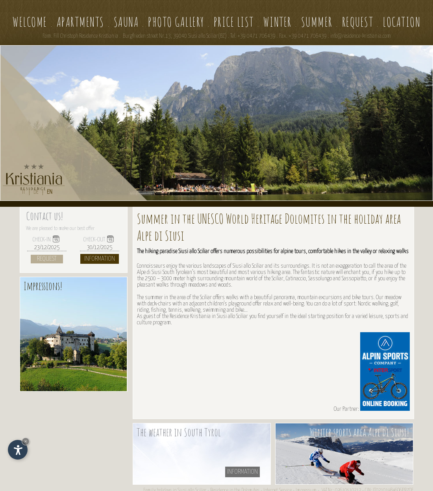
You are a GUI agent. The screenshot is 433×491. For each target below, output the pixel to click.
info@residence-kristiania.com (360, 36)
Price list (234, 22)
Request (358, 22)
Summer (317, 22)
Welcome (30, 22)
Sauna (126, 22)
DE (36, 192)
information (242, 472)
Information (99, 259)
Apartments (80, 22)
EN (49, 192)
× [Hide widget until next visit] (25, 441)
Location (401, 22)
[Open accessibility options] (18, 450)
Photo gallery (176, 22)
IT (23, 192)
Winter (277, 22)
